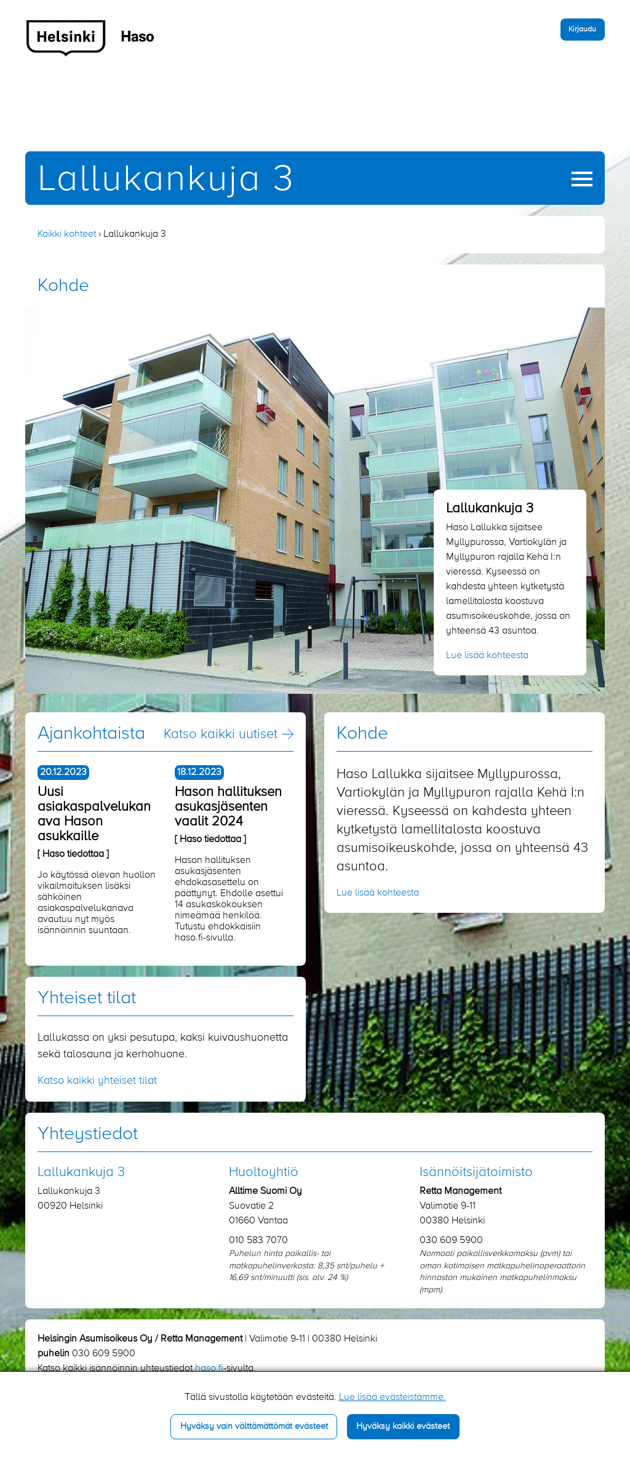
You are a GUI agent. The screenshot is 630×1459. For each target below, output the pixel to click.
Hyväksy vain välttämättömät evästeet (254, 1426)
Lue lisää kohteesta (487, 656)
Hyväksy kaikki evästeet (403, 1426)
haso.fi (209, 1369)
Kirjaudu (582, 29)
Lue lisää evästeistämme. (392, 1397)
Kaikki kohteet (67, 234)
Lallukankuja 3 (166, 180)
